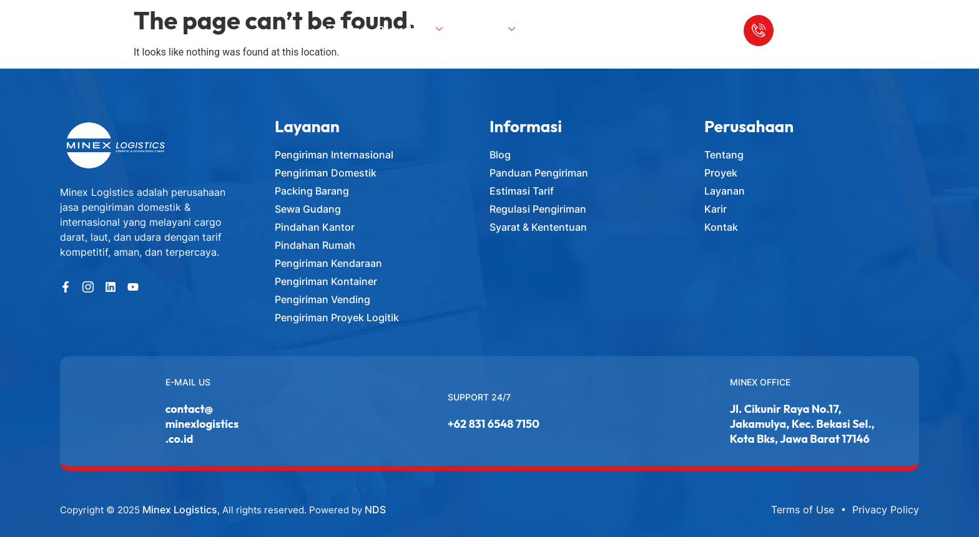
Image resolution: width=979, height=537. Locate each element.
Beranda (341, 28)
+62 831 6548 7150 (493, 424)
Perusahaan (412, 28)
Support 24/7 (479, 397)
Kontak (594, 28)
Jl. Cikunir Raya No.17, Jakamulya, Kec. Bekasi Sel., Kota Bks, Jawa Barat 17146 (802, 424)
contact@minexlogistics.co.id (202, 424)
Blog (549, 28)
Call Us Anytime (814, 19)
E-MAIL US (187, 382)
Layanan (491, 28)
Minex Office (760, 382)
